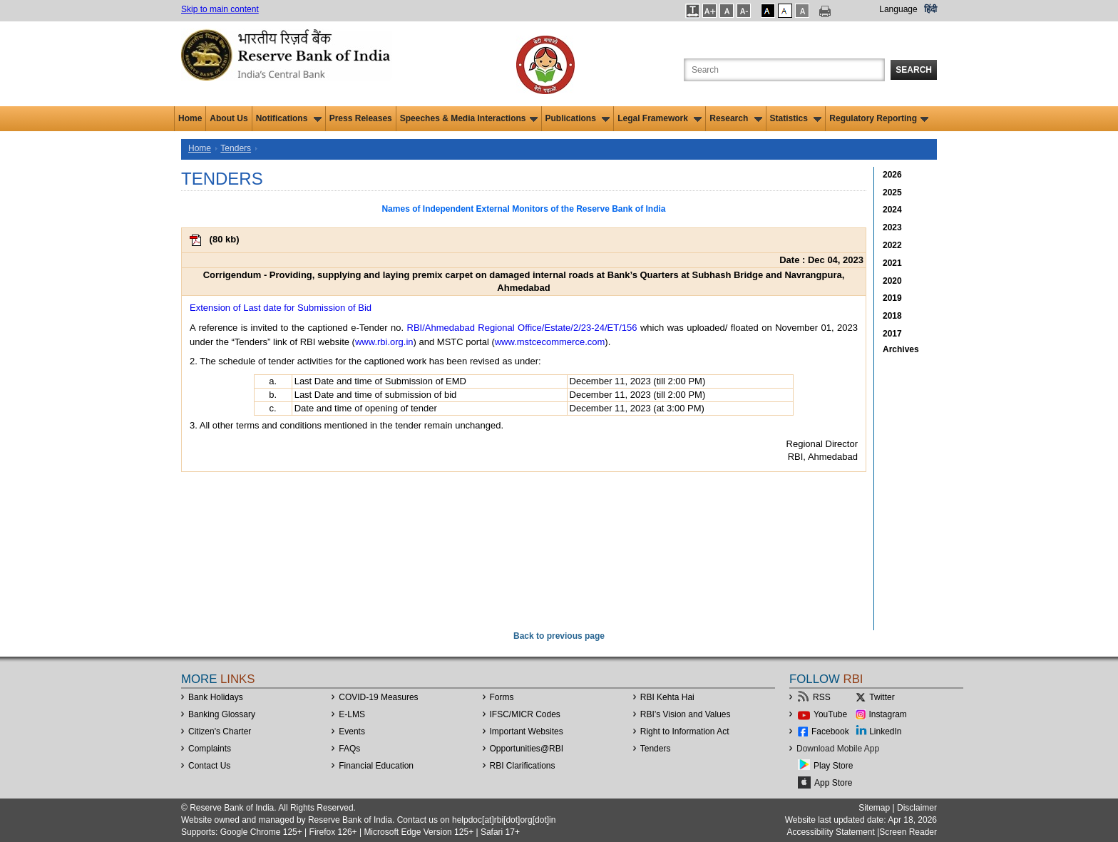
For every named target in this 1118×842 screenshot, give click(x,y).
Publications (577, 118)
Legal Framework (659, 118)
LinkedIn (885, 731)
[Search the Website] (784, 69)
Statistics (796, 118)
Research (735, 118)
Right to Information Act (684, 731)
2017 (892, 334)
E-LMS (352, 714)
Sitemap (874, 808)
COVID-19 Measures (378, 697)
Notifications (289, 118)
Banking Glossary (221, 714)
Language (898, 9)
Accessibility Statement (830, 832)
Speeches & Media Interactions (469, 118)
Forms (502, 697)
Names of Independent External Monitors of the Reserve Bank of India (523, 209)
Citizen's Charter (219, 731)
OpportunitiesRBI (527, 749)
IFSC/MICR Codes (525, 714)
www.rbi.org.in (384, 342)
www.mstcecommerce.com (550, 342)
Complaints (209, 749)
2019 (892, 298)
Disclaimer (917, 808)
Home (190, 118)
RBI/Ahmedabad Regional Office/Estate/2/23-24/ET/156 (522, 327)
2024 (892, 210)
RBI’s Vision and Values (685, 714)
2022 (892, 245)
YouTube (830, 714)
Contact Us (209, 766)
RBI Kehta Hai (667, 697)
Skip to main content (220, 9)
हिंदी (930, 9)
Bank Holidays (215, 697)
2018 (892, 316)
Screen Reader (908, 832)
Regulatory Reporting (878, 118)
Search (914, 70)
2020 (892, 281)
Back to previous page (559, 636)
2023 (892, 227)
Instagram (888, 714)
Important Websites (526, 731)
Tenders (235, 148)
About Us (228, 118)
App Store (833, 783)
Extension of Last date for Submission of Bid (280, 307)
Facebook (830, 731)
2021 (892, 263)
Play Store (833, 766)
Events (352, 731)
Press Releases (360, 118)
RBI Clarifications (522, 766)
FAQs (349, 749)
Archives (901, 349)
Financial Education (376, 766)
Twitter (881, 697)
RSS (822, 697)
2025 (892, 192)
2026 (892, 175)
